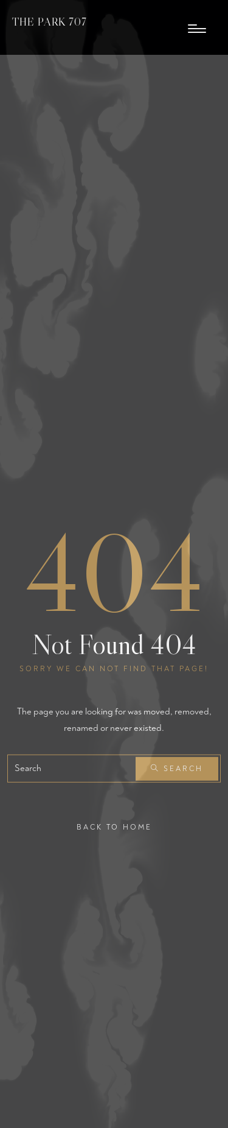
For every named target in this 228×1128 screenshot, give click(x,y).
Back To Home (114, 827)
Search (177, 769)
